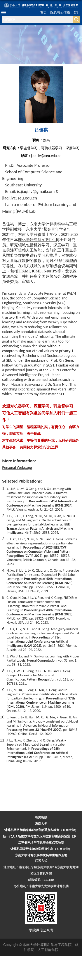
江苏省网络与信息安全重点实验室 (41, 842)
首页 (43, 12)
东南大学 (41, 823)
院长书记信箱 (60, 12)
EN (75, 12)
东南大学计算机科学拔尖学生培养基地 (41, 855)
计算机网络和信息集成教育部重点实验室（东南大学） (41, 830)
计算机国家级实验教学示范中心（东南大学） (41, 849)
